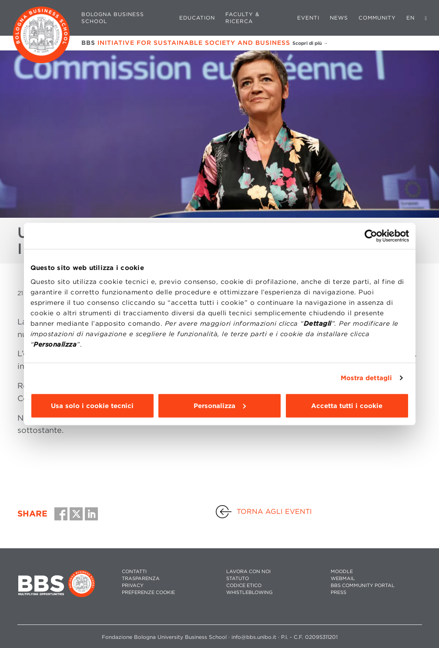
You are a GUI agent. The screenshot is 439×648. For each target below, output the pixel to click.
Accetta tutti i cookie (346, 405)
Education (197, 17)
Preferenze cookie (148, 592)
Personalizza (220, 405)
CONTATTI (134, 571)
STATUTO (237, 578)
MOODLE (342, 571)
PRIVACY (133, 585)
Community (377, 17)
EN (410, 17)
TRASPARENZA (141, 578)
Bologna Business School (112, 17)
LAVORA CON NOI (248, 571)
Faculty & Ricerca (242, 17)
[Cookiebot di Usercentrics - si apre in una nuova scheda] (371, 236)
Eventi (308, 17)
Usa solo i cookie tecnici (92, 405)
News (339, 17)
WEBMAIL (343, 578)
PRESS (338, 592)
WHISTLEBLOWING (249, 592)
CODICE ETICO (243, 585)
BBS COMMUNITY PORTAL (363, 585)
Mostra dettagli (366, 378)
